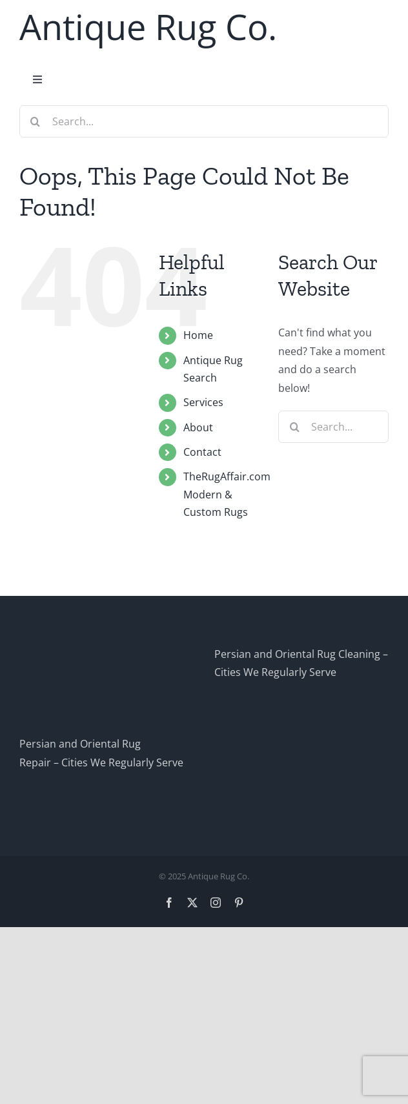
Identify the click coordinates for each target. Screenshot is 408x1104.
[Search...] (204, 121)
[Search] (35, 121)
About (198, 427)
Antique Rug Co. (148, 26)
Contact (202, 452)
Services (203, 402)
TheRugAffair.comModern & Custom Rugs (226, 493)
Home (198, 335)
